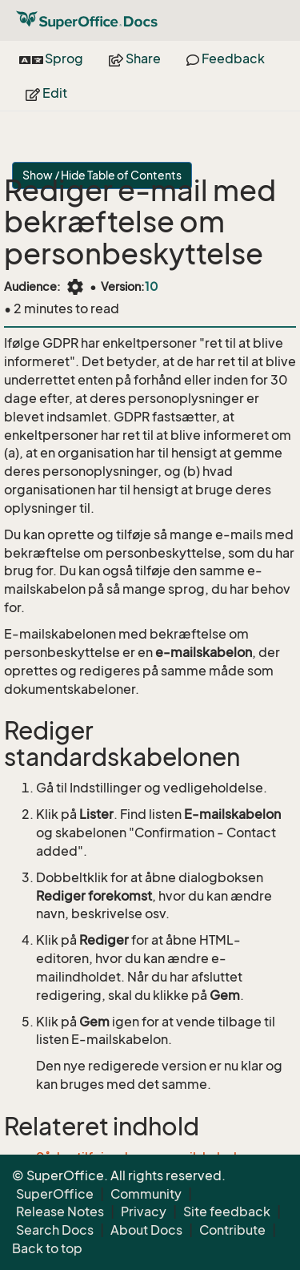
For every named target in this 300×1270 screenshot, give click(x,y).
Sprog (51, 58)
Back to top (47, 1248)
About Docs (146, 1230)
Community (146, 1194)
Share (135, 58)
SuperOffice (55, 1194)
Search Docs (55, 1230)
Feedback (225, 58)
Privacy (143, 1211)
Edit (46, 93)
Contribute (232, 1230)
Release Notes (60, 1211)
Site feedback (226, 1211)
